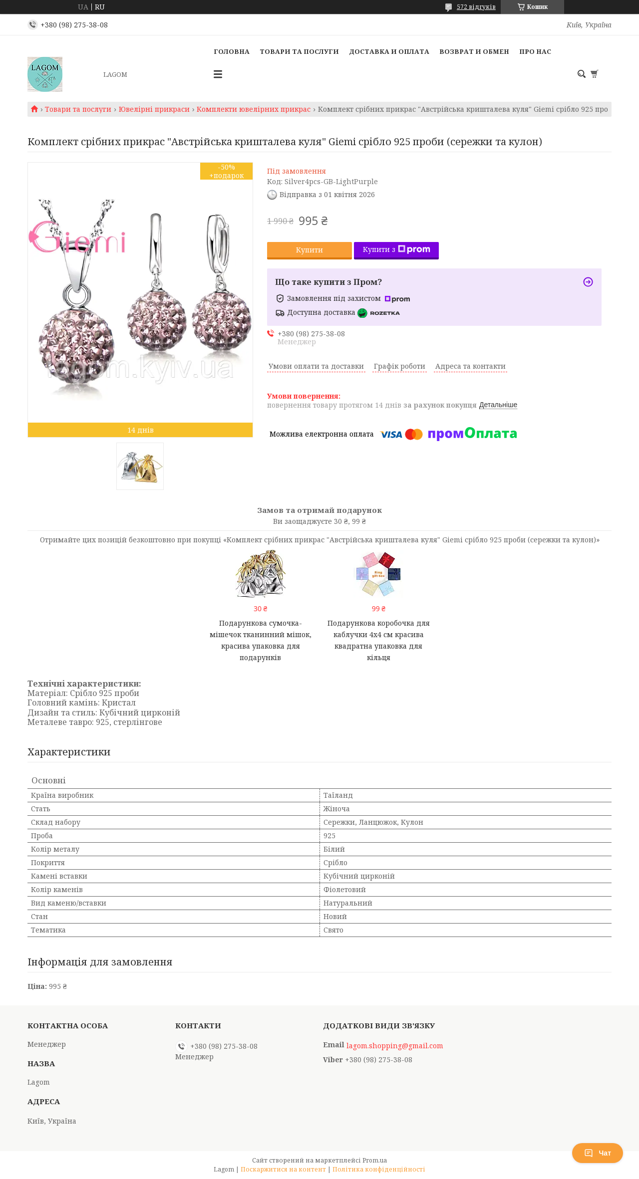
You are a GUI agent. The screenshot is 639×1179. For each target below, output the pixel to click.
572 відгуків (476, 6)
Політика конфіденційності (378, 1169)
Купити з (396, 249)
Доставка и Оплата (389, 51)
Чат (597, 1153)
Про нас (535, 51)
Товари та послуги (299, 51)
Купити (309, 249)
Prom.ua (374, 1160)
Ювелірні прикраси (154, 109)
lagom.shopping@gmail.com (394, 1045)
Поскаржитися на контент (283, 1169)
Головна (232, 51)
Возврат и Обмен (474, 51)
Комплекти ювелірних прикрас (254, 109)
